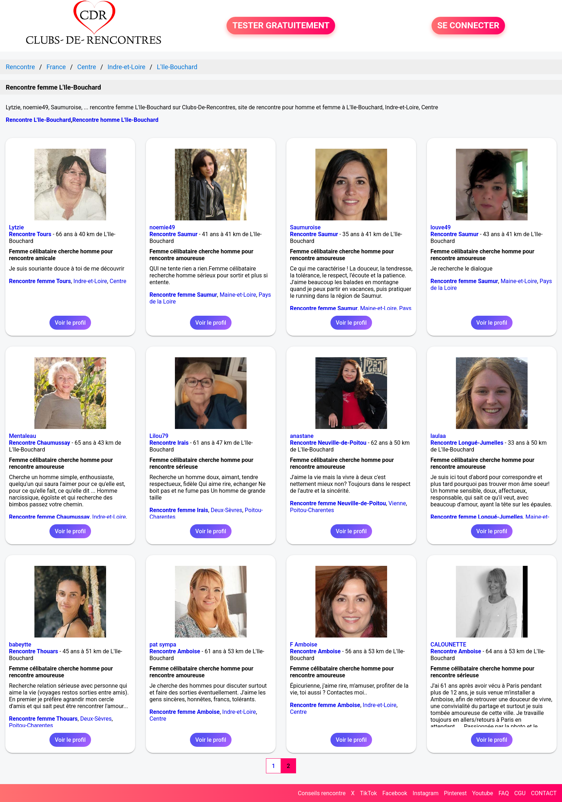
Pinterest (455, 793)
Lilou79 (158, 436)
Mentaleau (22, 436)
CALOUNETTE (448, 644)
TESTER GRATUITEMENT (280, 26)
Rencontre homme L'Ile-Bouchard (115, 119)
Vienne (397, 503)
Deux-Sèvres (226, 510)
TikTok (368, 793)
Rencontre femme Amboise (184, 711)
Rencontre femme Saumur (183, 294)
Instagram (425, 793)
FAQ (504, 793)
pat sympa (162, 644)
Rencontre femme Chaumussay (49, 517)
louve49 (440, 227)
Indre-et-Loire (90, 281)
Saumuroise (305, 227)
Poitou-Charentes (312, 510)
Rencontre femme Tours (40, 281)
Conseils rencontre (322, 793)
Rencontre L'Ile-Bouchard (38, 119)
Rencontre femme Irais (178, 510)
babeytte (20, 644)
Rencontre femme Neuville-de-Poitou (338, 503)
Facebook (394, 793)
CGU (520, 793)
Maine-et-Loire (238, 294)
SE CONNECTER (468, 26)
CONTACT (544, 793)
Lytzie (16, 227)
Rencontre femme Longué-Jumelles (476, 517)
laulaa (438, 436)
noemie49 (162, 227)
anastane (302, 436)
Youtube (482, 793)
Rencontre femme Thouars (43, 718)
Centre (118, 281)
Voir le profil (70, 322)
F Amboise (303, 644)
